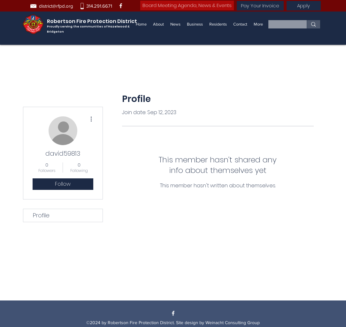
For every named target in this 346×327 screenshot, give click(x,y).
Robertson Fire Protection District (92, 21)
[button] (195, 24)
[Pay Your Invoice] (260, 6)
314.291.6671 (99, 6)
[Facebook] (121, 6)
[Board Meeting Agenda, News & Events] (187, 5)
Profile (41, 215)
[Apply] (304, 6)
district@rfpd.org (56, 6)
